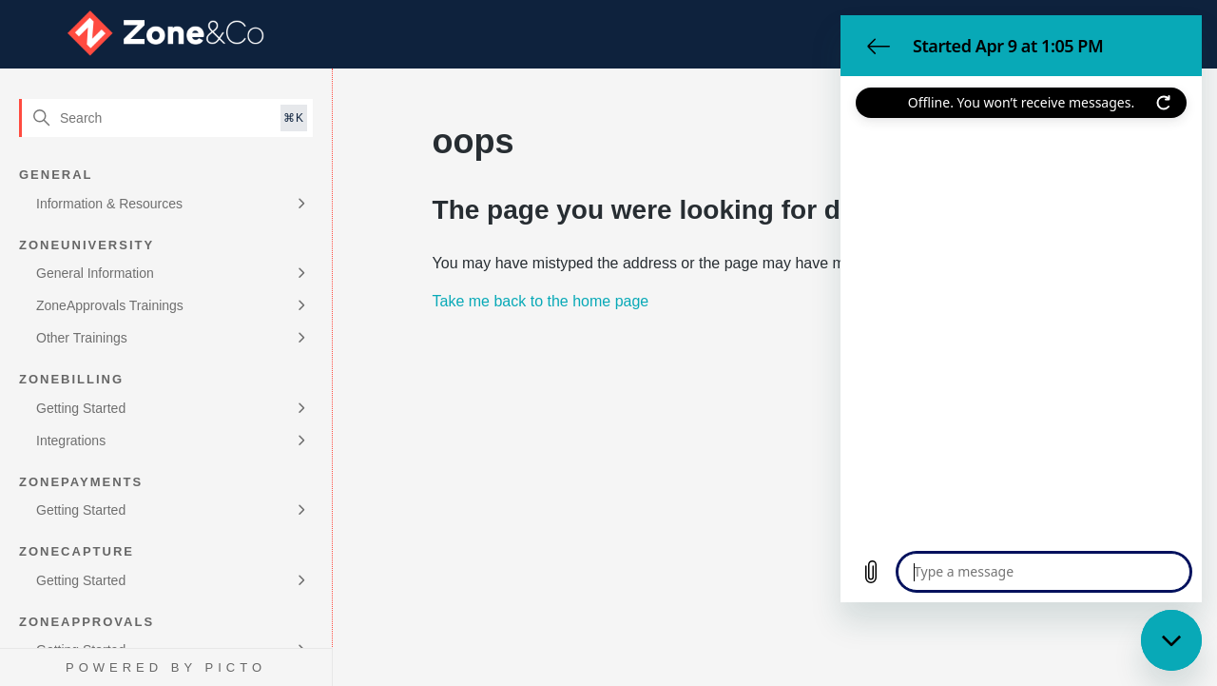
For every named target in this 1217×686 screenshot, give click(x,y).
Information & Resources (109, 203)
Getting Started (81, 408)
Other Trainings (81, 337)
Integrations (71, 440)
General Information (95, 273)
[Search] (166, 118)
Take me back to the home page (541, 301)
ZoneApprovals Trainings (110, 305)
